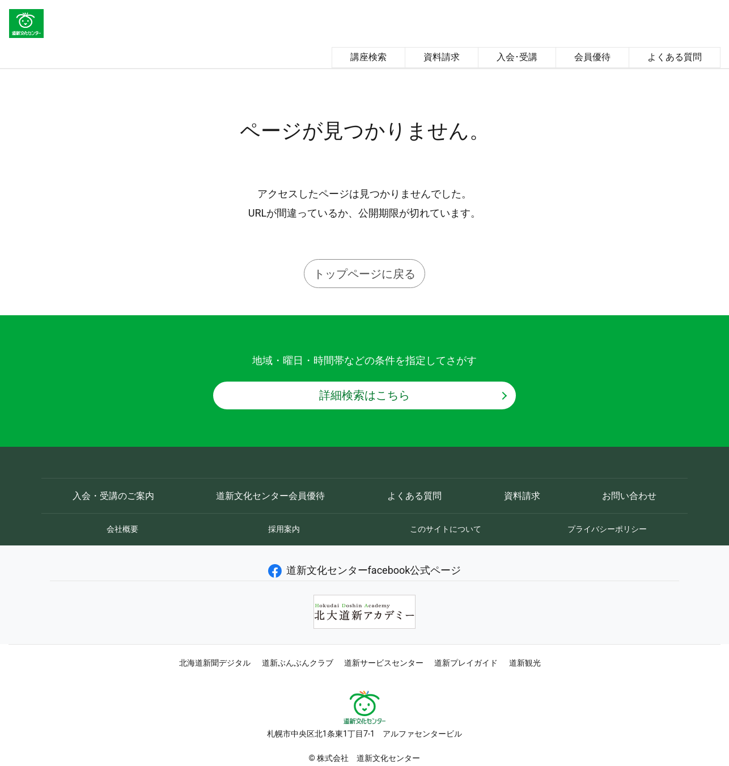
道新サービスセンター (383, 662)
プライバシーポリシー (607, 529)
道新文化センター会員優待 (270, 495)
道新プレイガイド (466, 662)
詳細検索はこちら (364, 395)
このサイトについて (445, 529)
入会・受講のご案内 (113, 495)
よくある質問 (674, 57)
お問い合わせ (629, 495)
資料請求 (441, 57)
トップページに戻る (364, 274)
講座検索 (368, 57)
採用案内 (284, 529)
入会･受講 (517, 57)
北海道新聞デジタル (215, 662)
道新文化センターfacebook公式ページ (364, 570)
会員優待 (592, 57)
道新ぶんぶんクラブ (297, 662)
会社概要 (122, 529)
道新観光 (525, 662)
